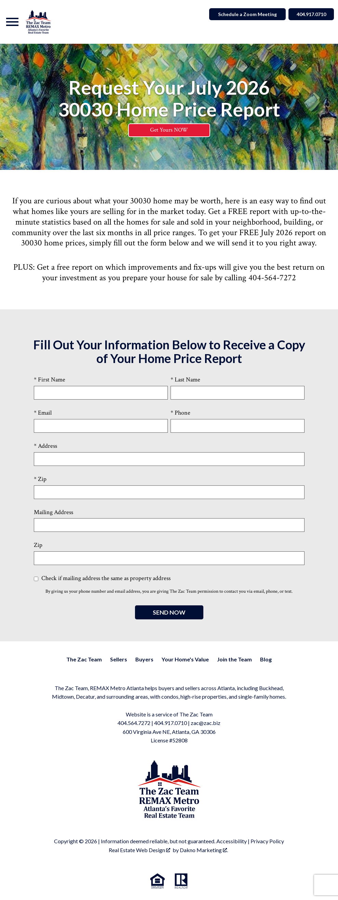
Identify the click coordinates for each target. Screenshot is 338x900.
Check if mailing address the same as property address (102, 578)
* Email (43, 413)
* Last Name (185, 380)
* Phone (180, 413)
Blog (266, 659)
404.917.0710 (170, 723)
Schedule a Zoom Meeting (245, 14)
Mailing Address (53, 512)
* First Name (49, 380)
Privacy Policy (267, 841)
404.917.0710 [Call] (310, 14)
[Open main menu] (12, 22)
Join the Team (234, 659)
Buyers (144, 659)
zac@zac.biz (205, 723)
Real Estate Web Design (139, 850)
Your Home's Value (185, 659)
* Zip (40, 479)
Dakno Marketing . (204, 850)
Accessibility (231, 841)
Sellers (118, 659)
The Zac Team (84, 659)
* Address (45, 446)
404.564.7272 (134, 723)
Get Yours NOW (169, 130)
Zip (38, 545)
